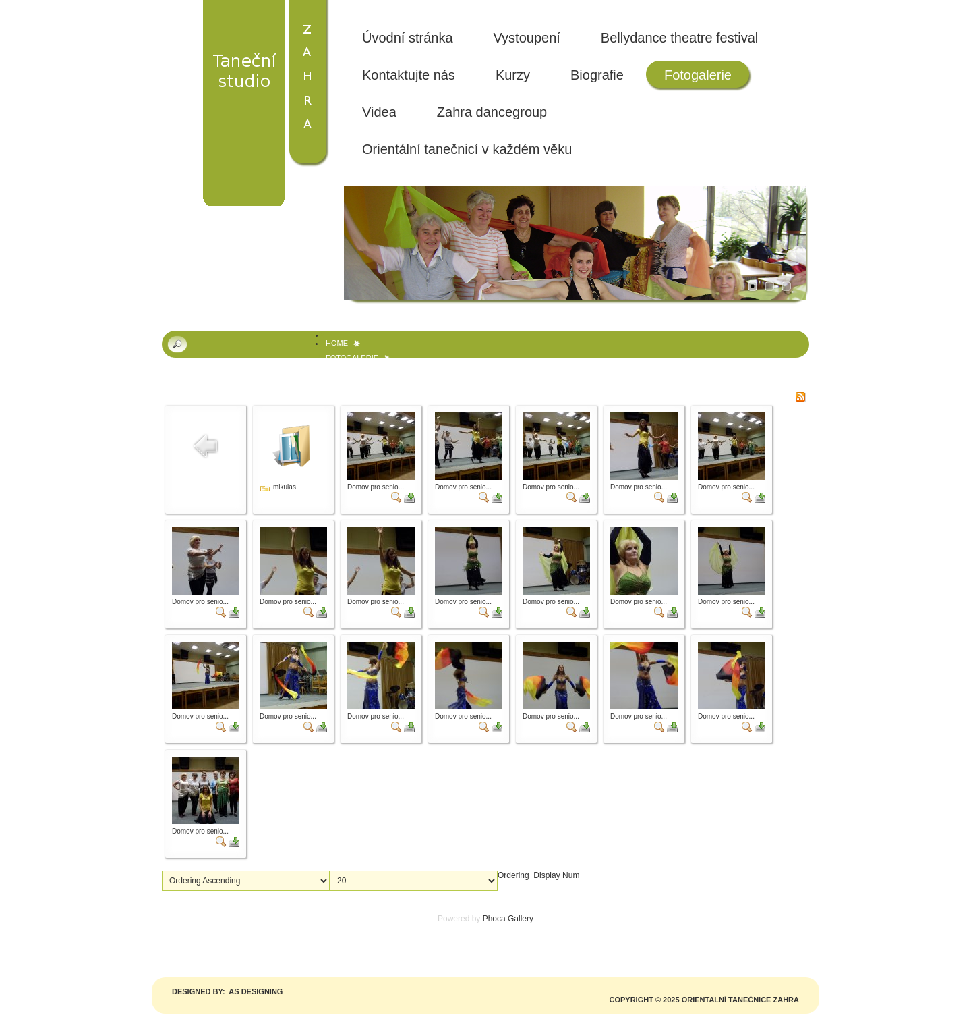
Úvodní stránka (407, 37)
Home (337, 343)
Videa (379, 112)
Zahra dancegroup (492, 112)
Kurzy (513, 74)
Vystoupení (527, 37)
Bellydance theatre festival (679, 37)
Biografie (597, 74)
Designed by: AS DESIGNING (227, 991)
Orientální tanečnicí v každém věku (467, 149)
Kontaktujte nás (408, 74)
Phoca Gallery (508, 918)
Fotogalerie (698, 74)
